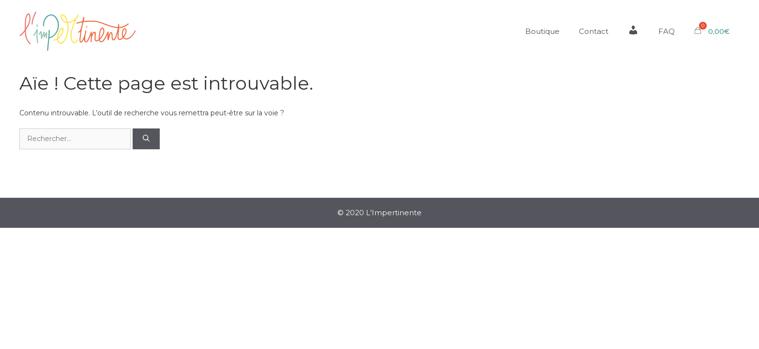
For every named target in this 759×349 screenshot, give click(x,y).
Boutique (542, 31)
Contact (593, 31)
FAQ (666, 31)
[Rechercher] (146, 138)
